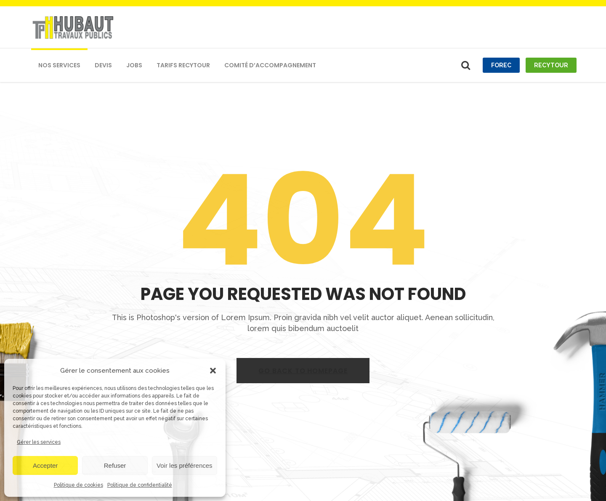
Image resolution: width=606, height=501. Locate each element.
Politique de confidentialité (139, 485)
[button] (213, 370)
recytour (551, 65)
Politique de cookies (78, 485)
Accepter (45, 465)
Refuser (115, 465)
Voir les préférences (185, 465)
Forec (501, 65)
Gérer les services (39, 442)
